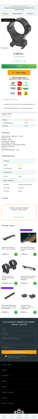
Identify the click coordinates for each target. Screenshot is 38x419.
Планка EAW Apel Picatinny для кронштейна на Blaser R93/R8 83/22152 (9, 307)
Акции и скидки (19, 364)
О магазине (19, 375)
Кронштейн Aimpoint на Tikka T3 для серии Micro (8, 248)
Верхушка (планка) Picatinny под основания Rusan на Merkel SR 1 (28, 278)
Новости (19, 381)
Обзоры (19, 386)
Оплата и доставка (19, 392)
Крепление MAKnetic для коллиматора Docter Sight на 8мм (28, 249)
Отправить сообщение (19, 352)
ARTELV (27, 120)
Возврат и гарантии (19, 403)
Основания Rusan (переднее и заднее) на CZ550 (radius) (27, 307)
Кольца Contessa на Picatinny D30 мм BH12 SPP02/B (8, 278)
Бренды (19, 370)
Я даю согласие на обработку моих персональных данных (17, 356)
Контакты (19, 398)
